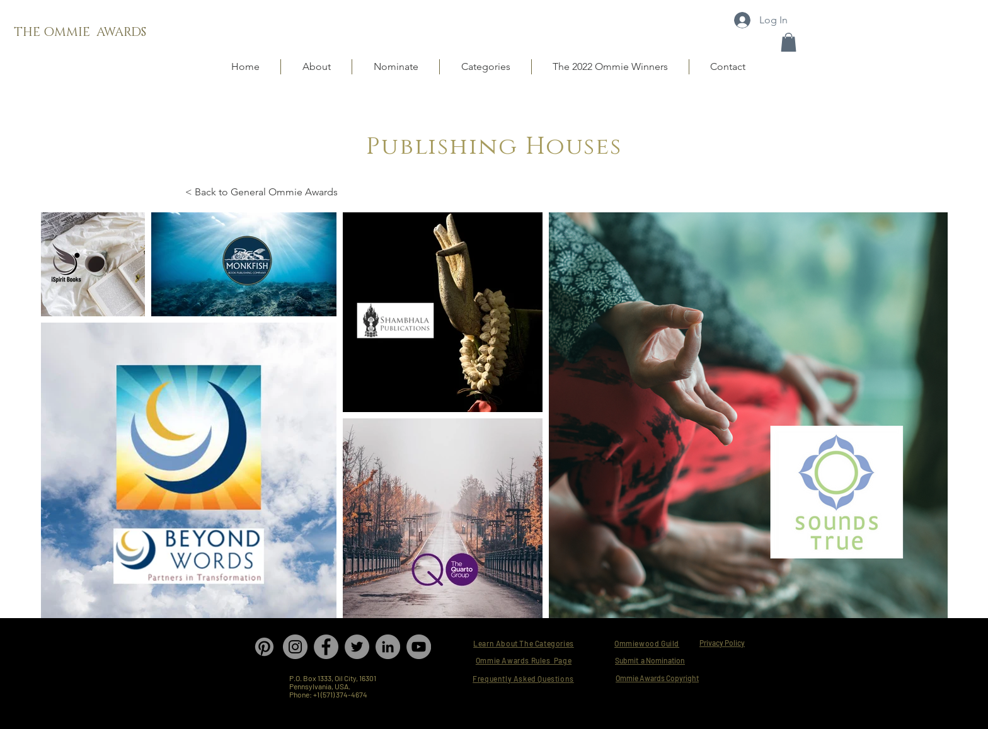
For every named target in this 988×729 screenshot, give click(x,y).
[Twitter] (357, 646)
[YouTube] (418, 646)
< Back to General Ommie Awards (261, 192)
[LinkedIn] (388, 646)
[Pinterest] (264, 646)
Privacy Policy (722, 642)
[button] (788, 42)
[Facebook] (326, 646)
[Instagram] (295, 646)
